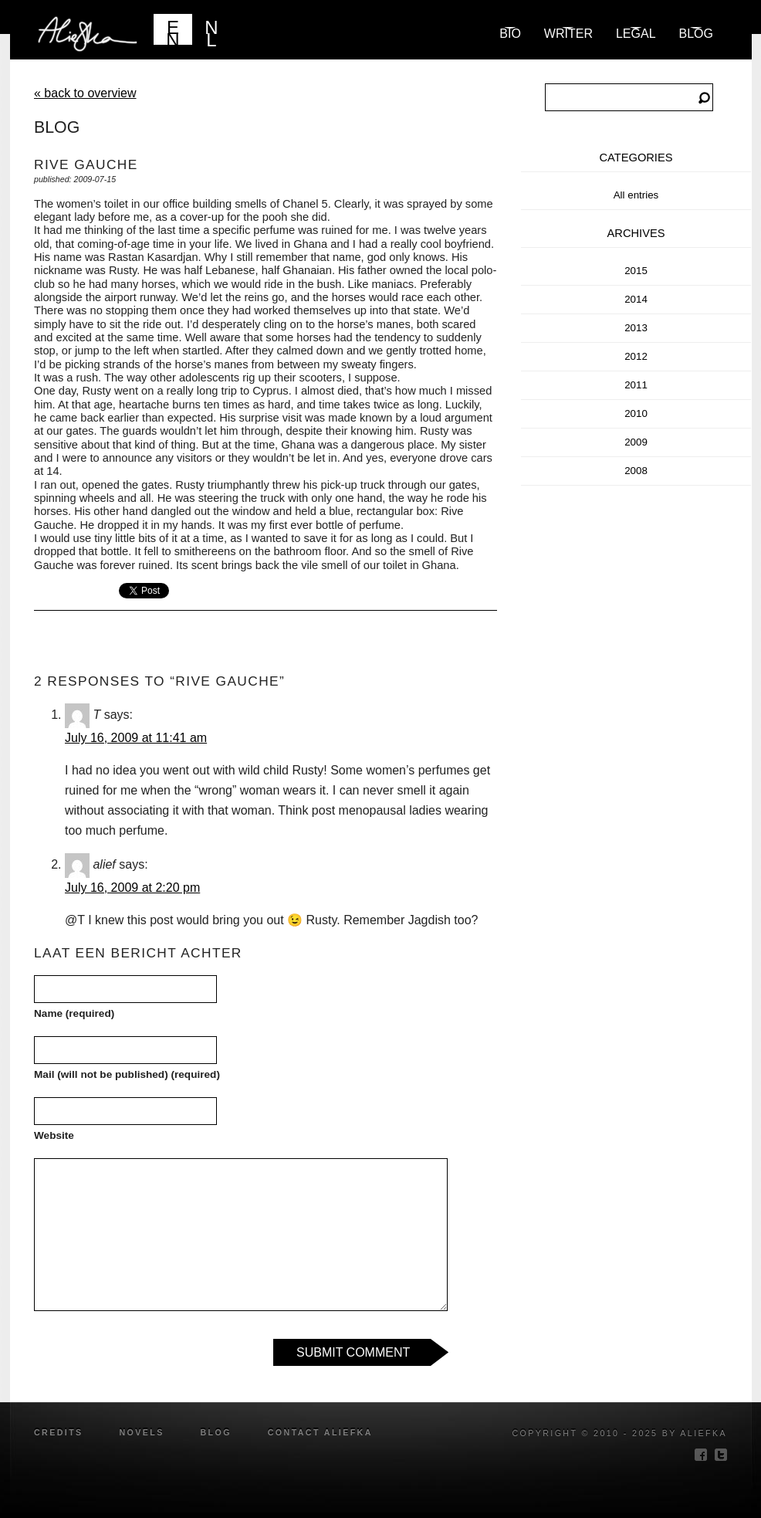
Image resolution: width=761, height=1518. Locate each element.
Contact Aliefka (320, 1432)
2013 (636, 328)
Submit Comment (353, 1352)
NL (211, 31)
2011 (636, 385)
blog (696, 33)
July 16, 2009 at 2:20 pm (132, 887)
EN (172, 31)
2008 (636, 470)
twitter (721, 1455)
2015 (636, 270)
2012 (636, 356)
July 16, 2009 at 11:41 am (136, 737)
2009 (636, 442)
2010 (636, 413)
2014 (636, 299)
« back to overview (85, 93)
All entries (636, 195)
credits (58, 1432)
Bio (510, 33)
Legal (636, 33)
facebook (701, 1455)
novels (141, 1432)
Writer (568, 33)
